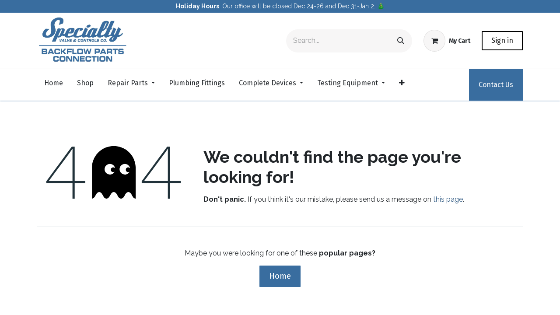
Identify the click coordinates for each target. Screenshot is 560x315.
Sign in (502, 40)
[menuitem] (53, 85)
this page (448, 199)
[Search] (400, 40)
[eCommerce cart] (447, 40)
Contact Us (496, 84)
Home (280, 276)
